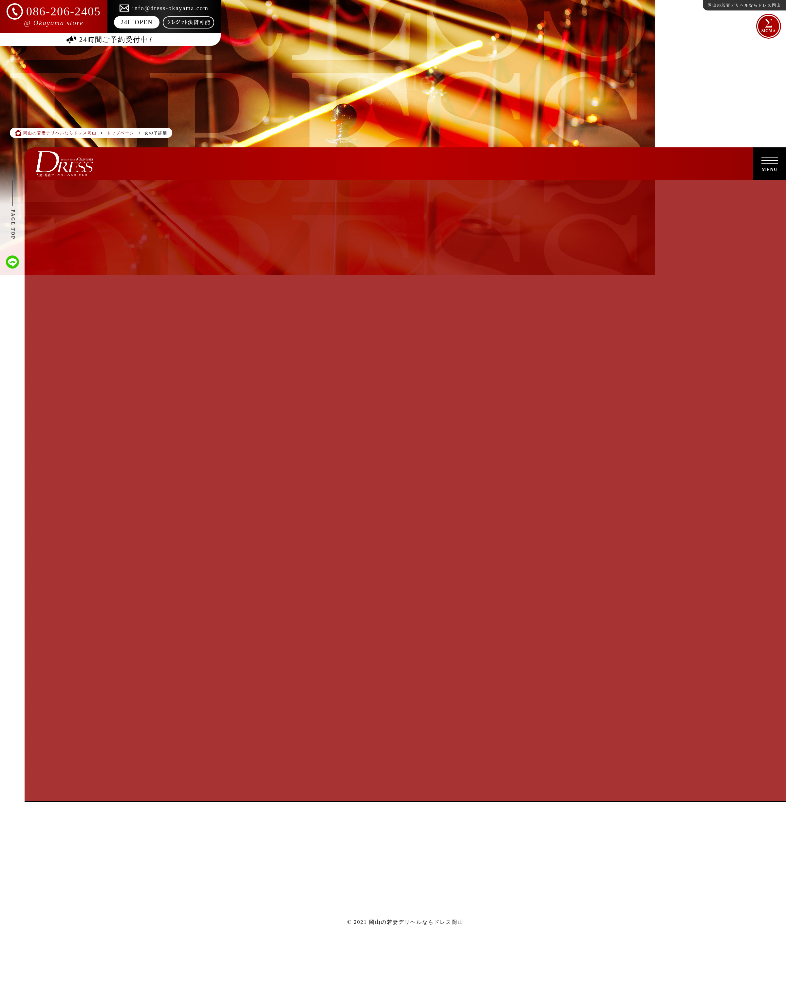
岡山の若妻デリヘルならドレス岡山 (416, 922)
